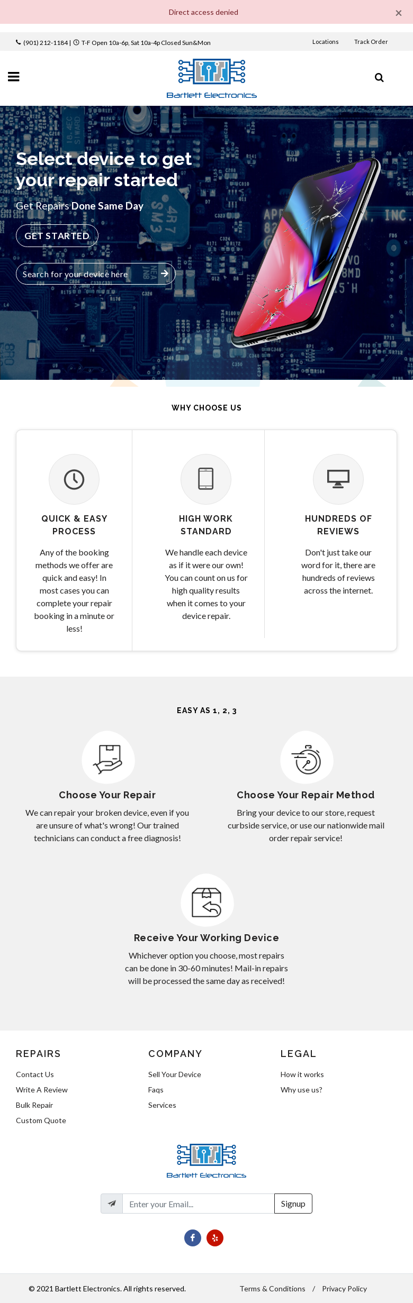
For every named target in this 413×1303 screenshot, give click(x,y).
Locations (326, 41)
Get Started (57, 235)
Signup (293, 1203)
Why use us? (301, 1089)
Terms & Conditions (272, 1288)
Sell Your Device (174, 1074)
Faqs (156, 1089)
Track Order (371, 41)
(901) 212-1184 (45, 43)
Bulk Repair (34, 1104)
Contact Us (35, 1074)
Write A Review (42, 1089)
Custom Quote (41, 1120)
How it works (302, 1074)
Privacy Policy (344, 1288)
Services (162, 1104)
